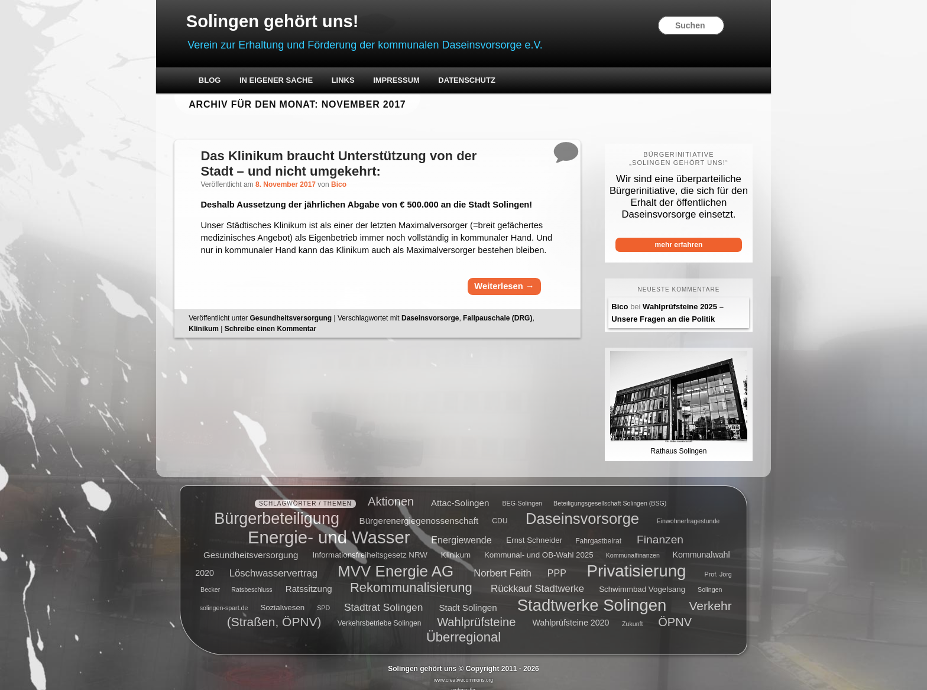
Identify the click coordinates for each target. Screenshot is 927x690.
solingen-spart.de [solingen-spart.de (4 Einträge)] (224, 598)
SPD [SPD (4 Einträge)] (323, 598)
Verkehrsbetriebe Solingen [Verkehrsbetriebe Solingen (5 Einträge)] (380, 614)
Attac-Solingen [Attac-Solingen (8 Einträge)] (460, 493)
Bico (361, 186)
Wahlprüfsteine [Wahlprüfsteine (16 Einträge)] (476, 612)
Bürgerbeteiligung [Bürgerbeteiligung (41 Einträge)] (276, 508)
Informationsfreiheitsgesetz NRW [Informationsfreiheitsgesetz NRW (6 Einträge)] (369, 545)
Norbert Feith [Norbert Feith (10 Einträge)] (502, 563)
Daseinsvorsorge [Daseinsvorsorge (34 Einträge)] (582, 508)
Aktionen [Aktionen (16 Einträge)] (391, 491)
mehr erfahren (662, 245)
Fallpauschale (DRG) (520, 346)
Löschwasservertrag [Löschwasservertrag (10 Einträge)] (273, 563)
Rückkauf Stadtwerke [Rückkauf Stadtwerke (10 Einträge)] (537, 579)
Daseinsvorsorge (452, 346)
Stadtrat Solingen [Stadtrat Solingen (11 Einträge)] (383, 597)
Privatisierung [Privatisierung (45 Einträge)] (636, 561)
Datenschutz (487, 81)
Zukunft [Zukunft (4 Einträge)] (632, 614)
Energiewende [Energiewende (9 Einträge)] (461, 531)
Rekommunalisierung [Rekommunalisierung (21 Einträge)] (411, 578)
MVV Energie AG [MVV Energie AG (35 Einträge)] (395, 561)
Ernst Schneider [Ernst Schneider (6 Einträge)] (534, 531)
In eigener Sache (296, 81)
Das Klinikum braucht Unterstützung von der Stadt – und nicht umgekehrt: (361, 164)
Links (363, 81)
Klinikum (226, 356)
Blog (230, 81)
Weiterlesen (494, 314)
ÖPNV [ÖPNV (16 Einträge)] (675, 612)
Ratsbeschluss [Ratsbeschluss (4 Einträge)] (251, 580)
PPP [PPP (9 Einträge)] (556, 563)
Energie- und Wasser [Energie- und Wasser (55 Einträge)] (329, 527)
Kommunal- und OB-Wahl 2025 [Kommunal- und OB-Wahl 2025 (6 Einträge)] (539, 545)
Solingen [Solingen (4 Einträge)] (710, 580)
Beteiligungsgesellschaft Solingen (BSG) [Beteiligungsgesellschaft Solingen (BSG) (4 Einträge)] (609, 493)
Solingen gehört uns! (297, 21)
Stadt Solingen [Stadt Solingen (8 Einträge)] (468, 597)
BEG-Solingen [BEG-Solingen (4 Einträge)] (522, 493)
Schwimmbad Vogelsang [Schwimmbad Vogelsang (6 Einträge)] (642, 579)
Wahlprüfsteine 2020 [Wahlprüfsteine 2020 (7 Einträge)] (571, 613)
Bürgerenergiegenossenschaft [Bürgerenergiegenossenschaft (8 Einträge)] (419, 511)
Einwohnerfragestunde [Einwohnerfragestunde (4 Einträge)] (688, 511)
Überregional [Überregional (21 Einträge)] (463, 627)
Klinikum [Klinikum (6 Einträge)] (456, 545)
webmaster (464, 680)
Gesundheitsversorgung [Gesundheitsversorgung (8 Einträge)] (250, 545)
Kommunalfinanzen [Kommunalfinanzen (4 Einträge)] (633, 545)
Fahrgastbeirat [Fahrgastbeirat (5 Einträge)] (598, 531)
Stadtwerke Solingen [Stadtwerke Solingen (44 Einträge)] (592, 595)
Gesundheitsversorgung (313, 346)
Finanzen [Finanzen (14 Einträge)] (660, 530)
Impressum (417, 81)
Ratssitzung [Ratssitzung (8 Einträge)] (309, 579)
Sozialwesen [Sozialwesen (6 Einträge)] (282, 598)
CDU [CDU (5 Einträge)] (499, 511)
